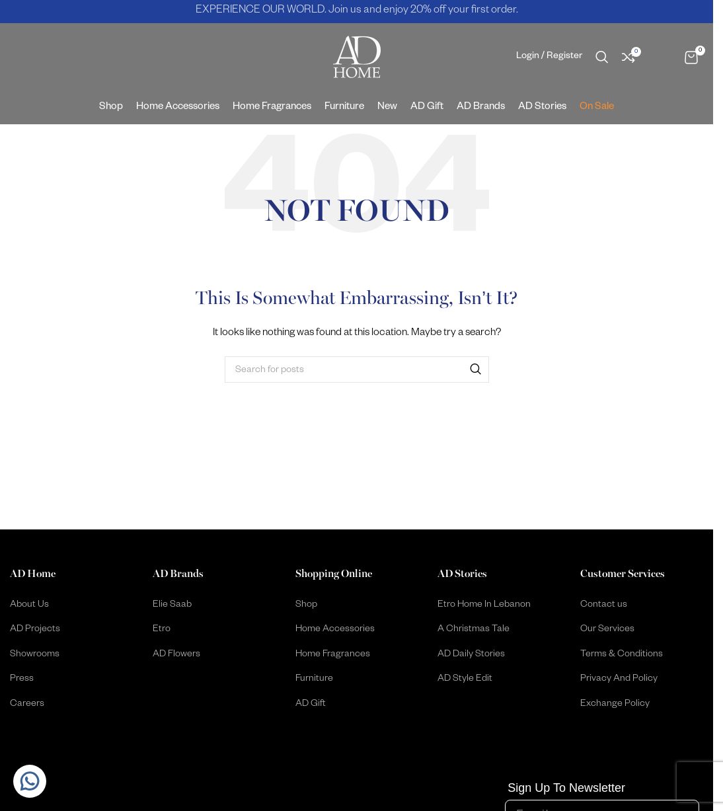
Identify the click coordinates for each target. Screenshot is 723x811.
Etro (162, 630)
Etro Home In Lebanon (484, 606)
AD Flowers (176, 655)
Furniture (314, 680)
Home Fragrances (332, 655)
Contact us (603, 606)
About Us (29, 606)
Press (22, 680)
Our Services (607, 630)
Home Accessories (335, 630)
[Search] (602, 57)
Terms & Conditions (621, 655)
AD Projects (35, 630)
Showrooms (34, 655)
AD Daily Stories (471, 655)
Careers (27, 705)
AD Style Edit (465, 680)
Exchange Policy (615, 705)
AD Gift (310, 705)
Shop (306, 606)
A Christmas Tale (474, 630)
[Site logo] (357, 58)
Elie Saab (172, 606)
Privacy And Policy (619, 680)
